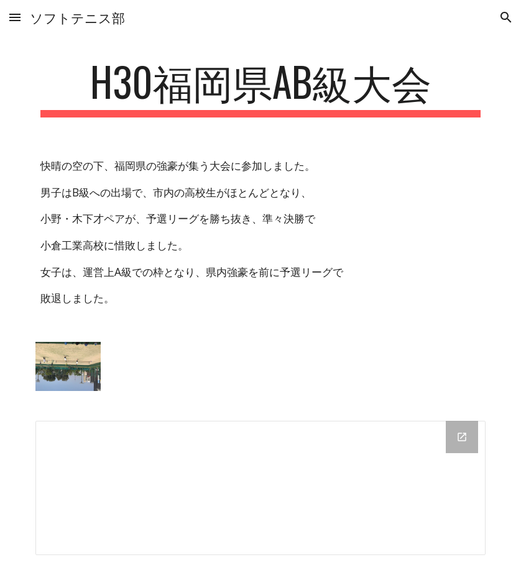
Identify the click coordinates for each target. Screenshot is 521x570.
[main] (260, 87)
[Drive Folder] (260, 488)
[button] (15, 17)
